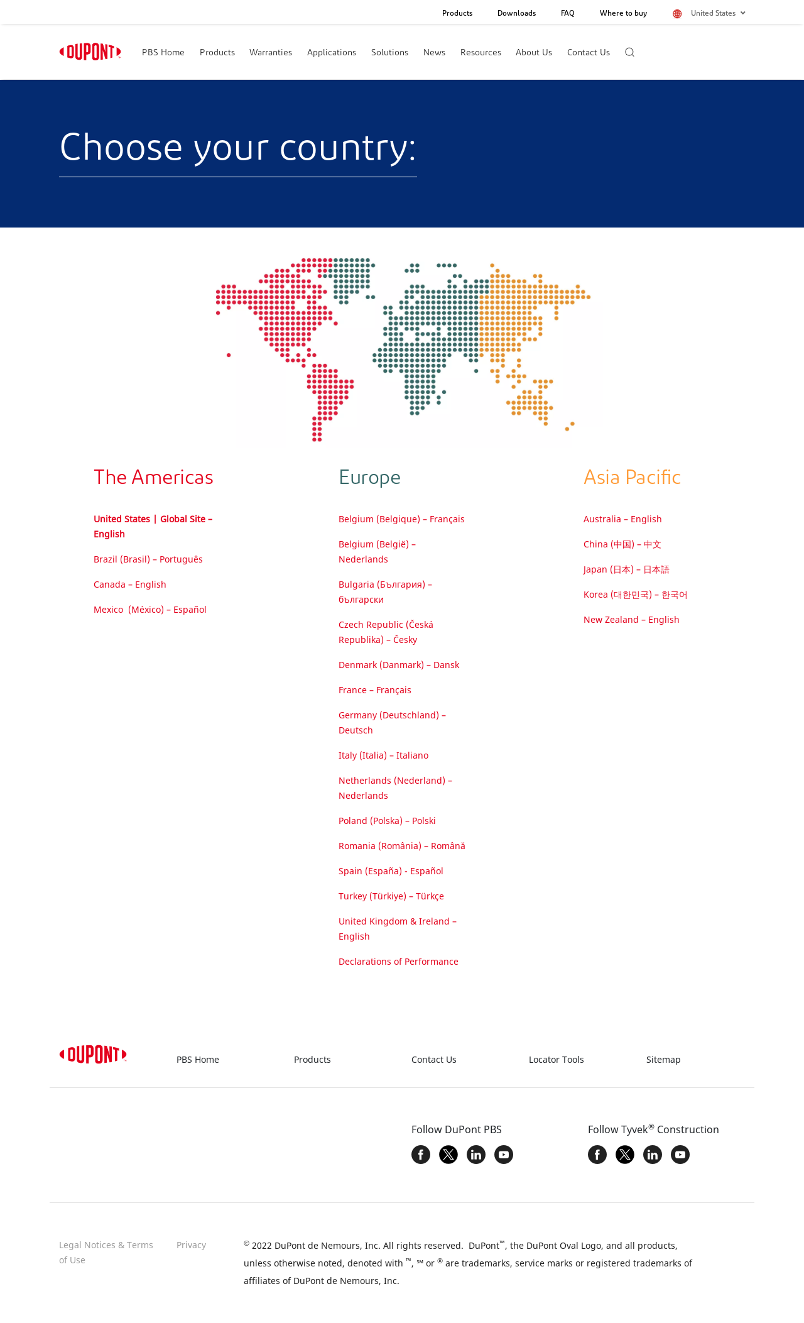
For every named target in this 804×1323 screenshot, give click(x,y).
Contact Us (588, 53)
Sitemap (663, 1059)
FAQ (568, 14)
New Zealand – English (632, 619)
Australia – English (623, 519)
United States (718, 13)
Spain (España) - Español (391, 871)
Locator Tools (556, 1059)
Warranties (270, 53)
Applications (331, 53)
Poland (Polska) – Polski (387, 820)
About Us (534, 53)
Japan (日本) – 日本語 (627, 569)
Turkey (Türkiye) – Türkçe (391, 896)
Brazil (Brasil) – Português (148, 559)
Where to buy (623, 14)
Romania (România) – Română (402, 846)
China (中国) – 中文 (622, 544)
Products (457, 14)
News (434, 53)
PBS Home (163, 53)
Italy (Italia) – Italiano (383, 755)
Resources (480, 53)
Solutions (389, 53)
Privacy (191, 1245)
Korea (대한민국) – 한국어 (636, 594)
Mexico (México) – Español (150, 609)
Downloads (516, 14)
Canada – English (130, 584)
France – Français (375, 690)
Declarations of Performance (399, 961)
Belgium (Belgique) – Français (402, 519)
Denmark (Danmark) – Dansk (399, 665)
